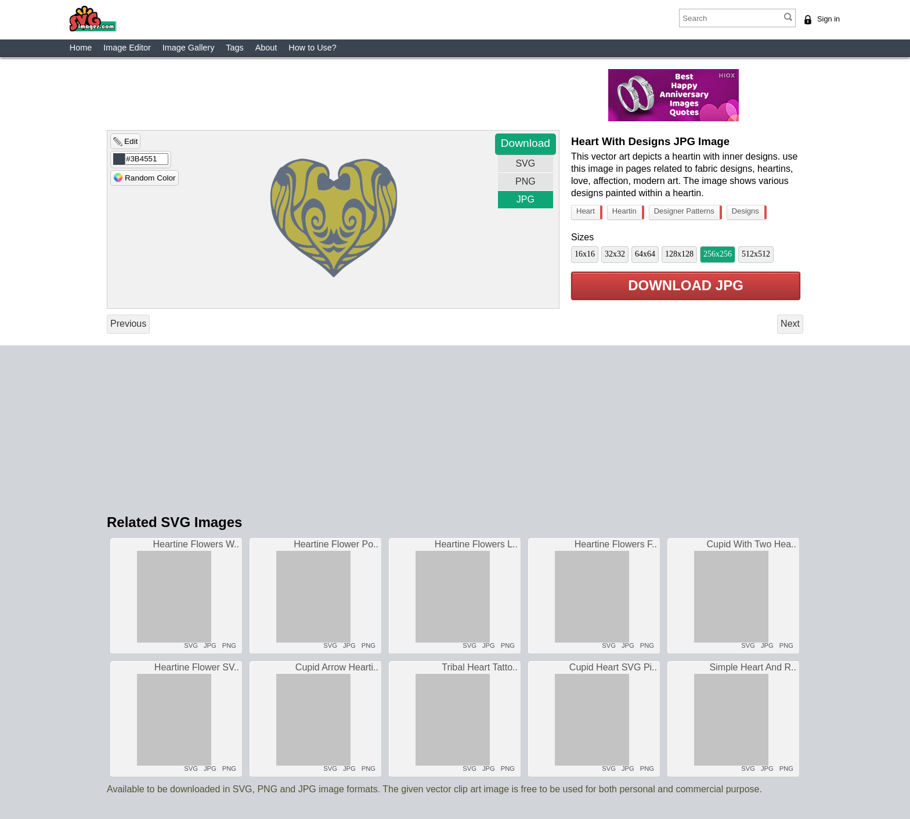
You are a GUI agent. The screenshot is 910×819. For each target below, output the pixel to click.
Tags (234, 47)
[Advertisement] (382, 95)
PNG (525, 181)
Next (790, 324)
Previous (128, 324)
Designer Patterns (687, 212)
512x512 (756, 254)
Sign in (828, 19)
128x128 (679, 254)
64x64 (645, 254)
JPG (526, 199)
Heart (588, 212)
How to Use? (312, 47)
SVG (525, 163)
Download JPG (685, 286)
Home (81, 47)
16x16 (585, 254)
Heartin (627, 212)
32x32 (615, 254)
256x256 (717, 254)
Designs (748, 212)
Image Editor (127, 47)
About (266, 47)
